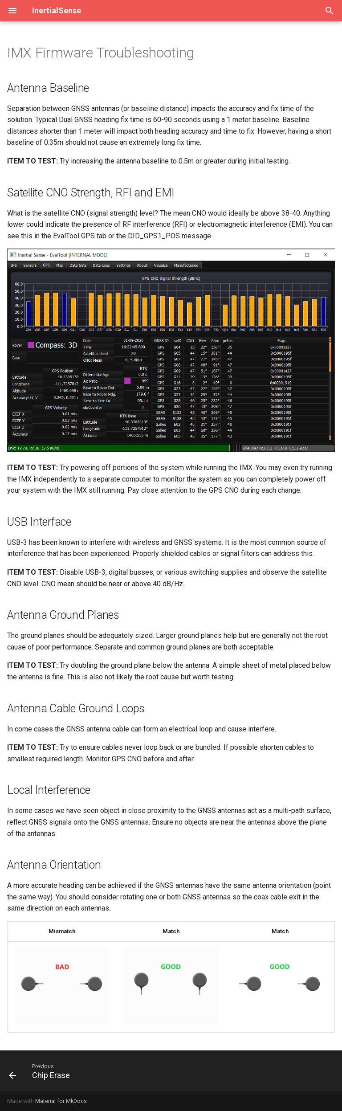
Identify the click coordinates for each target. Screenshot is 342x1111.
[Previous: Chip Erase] (41, 1071)
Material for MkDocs (61, 1101)
